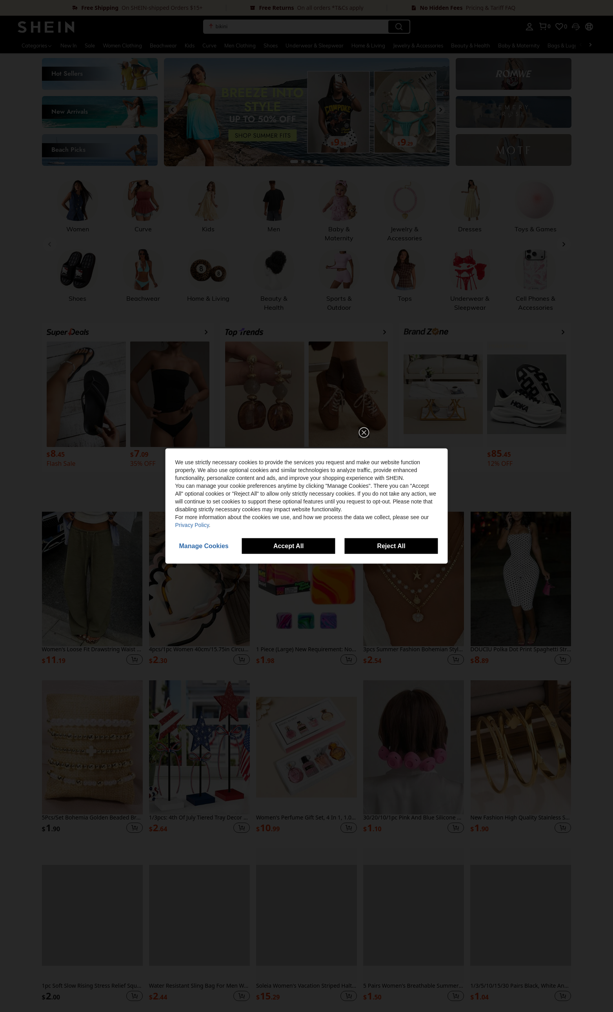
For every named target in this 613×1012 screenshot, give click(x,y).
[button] (364, 432)
